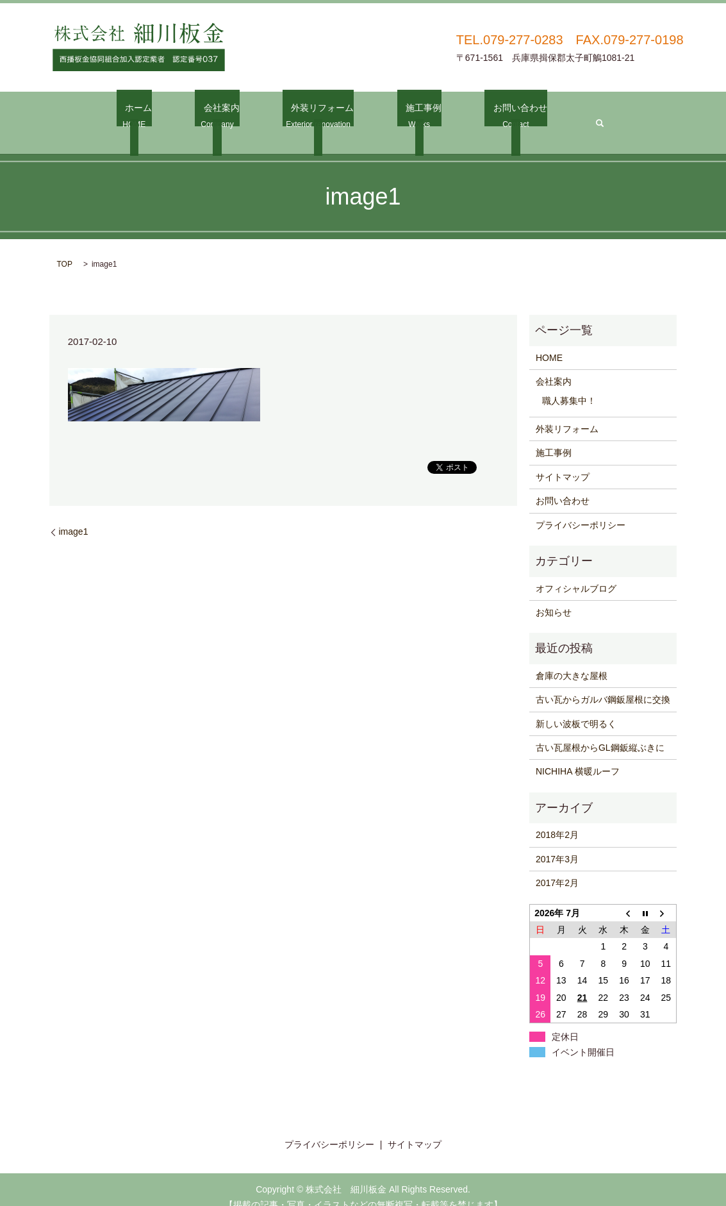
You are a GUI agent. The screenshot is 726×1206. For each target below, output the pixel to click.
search (579, 114)
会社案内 (225, 115)
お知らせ (554, 596)
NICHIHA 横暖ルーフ (578, 756)
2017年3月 (557, 843)
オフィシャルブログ (576, 572)
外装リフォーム (318, 115)
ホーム (150, 115)
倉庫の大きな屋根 (571, 660)
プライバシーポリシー (580, 509)
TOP (64, 248)
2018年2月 (557, 819)
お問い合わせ (500, 115)
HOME (549, 342)
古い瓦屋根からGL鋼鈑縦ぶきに (600, 731)
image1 (73, 516)
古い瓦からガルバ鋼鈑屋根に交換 (603, 683)
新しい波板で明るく (576, 708)
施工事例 (411, 115)
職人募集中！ (569, 385)
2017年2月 (557, 867)
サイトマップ (563, 461)
